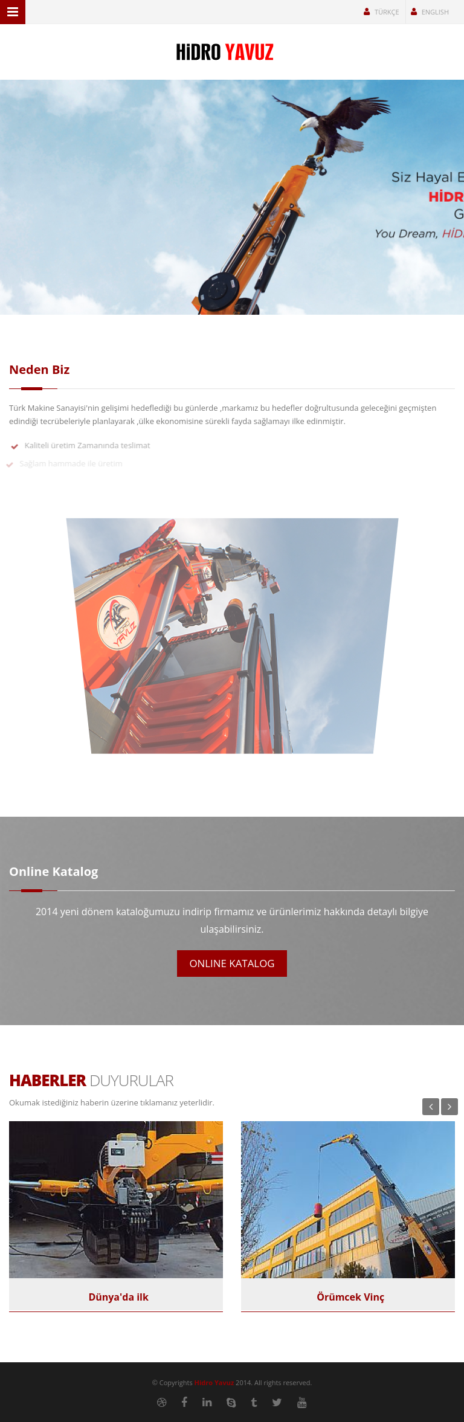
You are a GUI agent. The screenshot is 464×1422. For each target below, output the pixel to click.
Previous (430, 1106)
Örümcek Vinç (348, 1297)
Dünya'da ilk (116, 1297)
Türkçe (381, 11)
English (430, 11)
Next (449, 1106)
